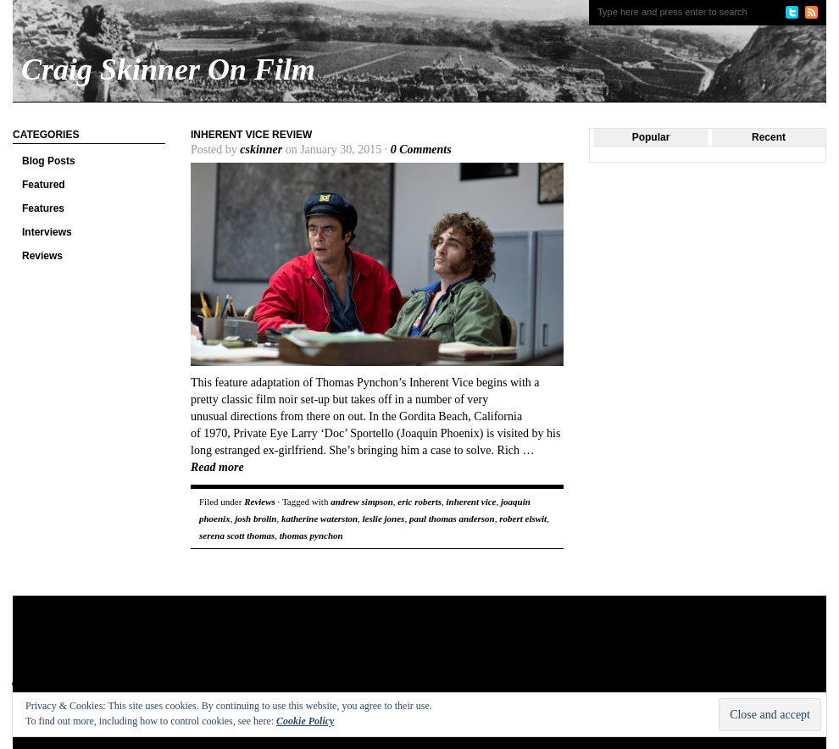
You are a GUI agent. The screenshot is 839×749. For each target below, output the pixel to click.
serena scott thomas (237, 535)
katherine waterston (319, 518)
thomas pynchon (311, 535)
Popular (651, 137)
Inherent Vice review (251, 135)
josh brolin (255, 518)
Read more (217, 467)
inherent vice (471, 502)
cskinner (261, 149)
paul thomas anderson (452, 518)
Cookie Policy (305, 721)
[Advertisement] (338, 651)
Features (43, 208)
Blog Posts (48, 161)
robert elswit (523, 518)
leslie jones (384, 518)
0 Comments (421, 149)
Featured (43, 185)
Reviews (42, 256)
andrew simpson (362, 502)
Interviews (47, 232)
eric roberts (419, 502)
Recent (769, 137)
